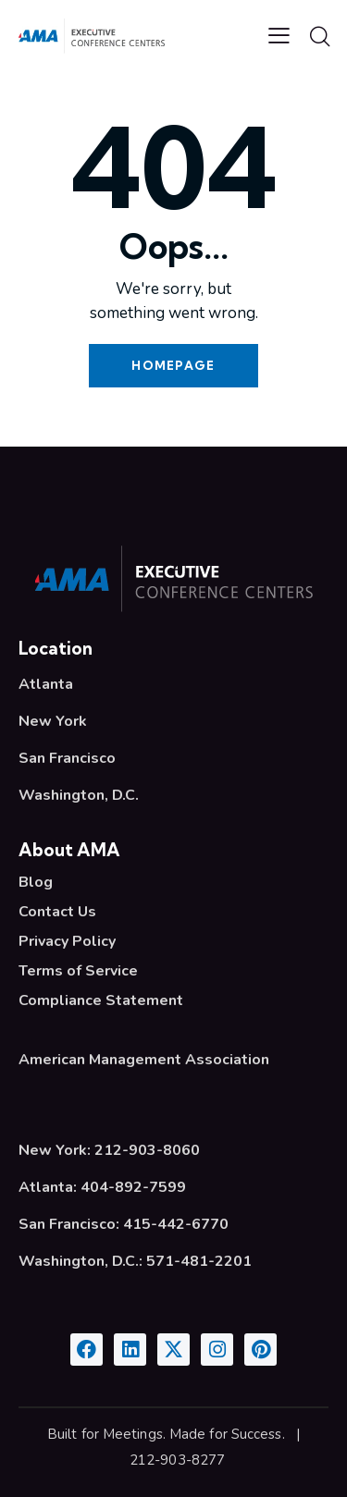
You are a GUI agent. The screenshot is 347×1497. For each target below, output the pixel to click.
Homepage (173, 365)
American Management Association (144, 1059)
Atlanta (46, 684)
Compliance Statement (101, 1000)
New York (53, 721)
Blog (36, 882)
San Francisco (67, 758)
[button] (279, 35)
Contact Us (57, 912)
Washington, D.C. (79, 795)
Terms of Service (78, 971)
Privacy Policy (67, 941)
